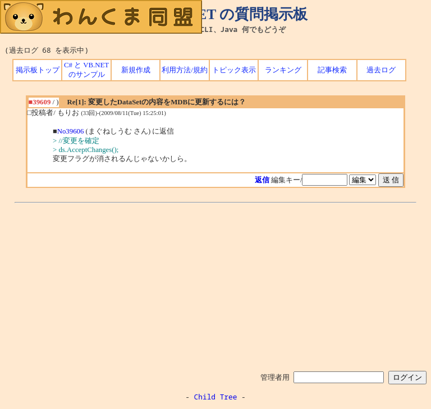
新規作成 (135, 70)
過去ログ (381, 70)
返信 (262, 180)
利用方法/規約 (185, 70)
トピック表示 (234, 70)
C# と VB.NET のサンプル (86, 70)
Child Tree (215, 397)
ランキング (283, 70)
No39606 (70, 131)
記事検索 (332, 70)
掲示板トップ (37, 70)
